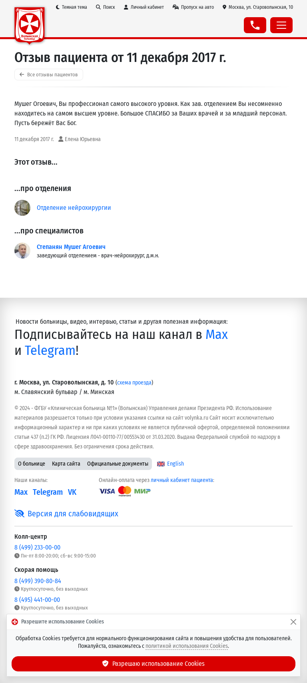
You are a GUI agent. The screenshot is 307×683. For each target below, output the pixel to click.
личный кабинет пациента (182, 480)
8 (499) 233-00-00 (37, 547)
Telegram (50, 350)
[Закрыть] (293, 621)
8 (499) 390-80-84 (37, 581)
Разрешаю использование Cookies (153, 663)
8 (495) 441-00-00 (37, 599)
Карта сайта (66, 463)
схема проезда (134, 382)
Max (216, 334)
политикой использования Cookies (187, 646)
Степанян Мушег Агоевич (71, 247)
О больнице (31, 463)
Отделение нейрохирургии (74, 207)
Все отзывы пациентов (49, 75)
